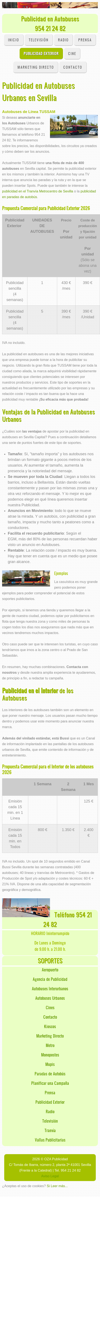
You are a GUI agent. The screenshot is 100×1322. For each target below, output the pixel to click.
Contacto (50, 1016)
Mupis (50, 1064)
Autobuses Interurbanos (50, 988)
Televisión (39, 39)
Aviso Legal (50, 1176)
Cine (72, 53)
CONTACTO (72, 67)
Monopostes (50, 1054)
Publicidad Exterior (41, 53)
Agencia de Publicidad (50, 979)
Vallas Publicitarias (50, 1139)
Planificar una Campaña (50, 1083)
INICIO (13, 39)
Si (48, 1186)
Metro (50, 1045)
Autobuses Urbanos (50, 998)
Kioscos (50, 1026)
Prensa (85, 39)
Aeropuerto (50, 969)
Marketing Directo (36, 67)
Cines (50, 1007)
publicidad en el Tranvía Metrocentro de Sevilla (37, 191)
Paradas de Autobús (50, 1073)
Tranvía (50, 1130)
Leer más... (59, 1186)
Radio (63, 39)
